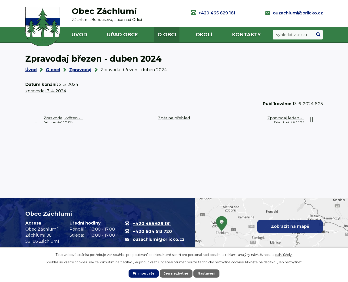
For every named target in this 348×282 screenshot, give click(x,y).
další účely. (283, 255)
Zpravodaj (80, 69)
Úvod (79, 34)
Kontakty (246, 34)
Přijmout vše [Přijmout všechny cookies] (144, 273)
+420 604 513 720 (152, 231)
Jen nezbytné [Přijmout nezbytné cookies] (176, 273)
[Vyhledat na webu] (298, 35)
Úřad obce (122, 34)
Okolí (204, 34)
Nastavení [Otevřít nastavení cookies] (206, 273)
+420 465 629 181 (217, 13)
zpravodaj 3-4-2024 (45, 91)
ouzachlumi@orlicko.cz (298, 13)
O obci (167, 34)
